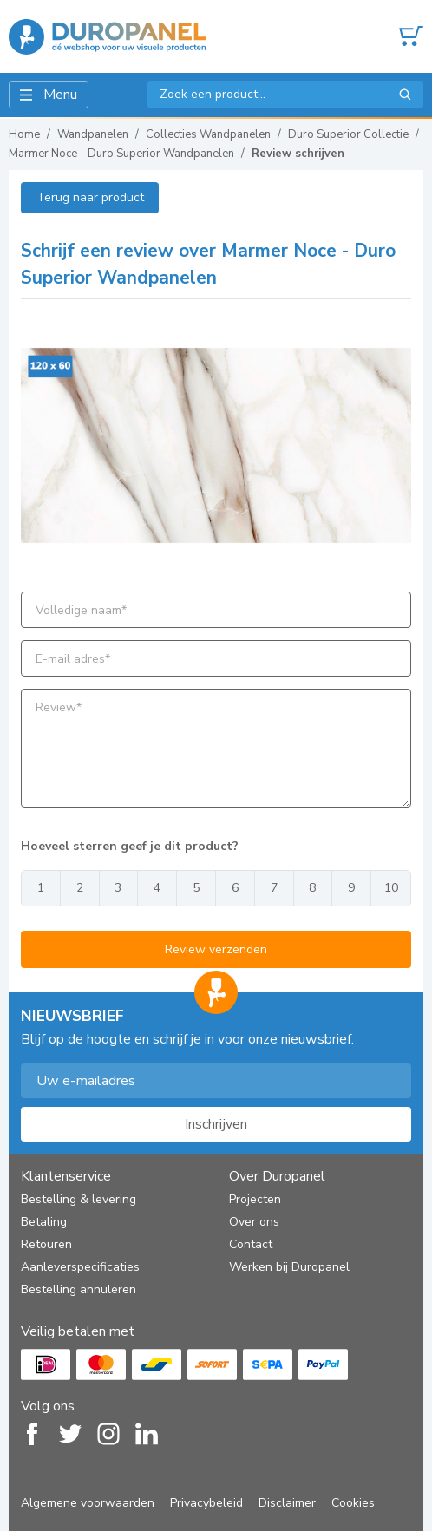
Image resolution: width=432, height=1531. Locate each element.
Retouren (46, 1244)
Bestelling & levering (78, 1199)
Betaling (44, 1222)
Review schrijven (298, 153)
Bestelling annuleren (78, 1289)
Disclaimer (287, 1503)
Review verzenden (216, 949)
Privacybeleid (206, 1503)
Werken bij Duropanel (289, 1267)
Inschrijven (216, 1124)
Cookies (353, 1503)
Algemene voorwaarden (87, 1503)
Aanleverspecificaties (80, 1267)
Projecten (255, 1199)
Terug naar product (90, 197)
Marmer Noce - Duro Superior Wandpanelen (121, 153)
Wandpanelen (92, 134)
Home (24, 134)
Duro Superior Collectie (348, 134)
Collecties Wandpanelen (208, 134)
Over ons (254, 1222)
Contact (250, 1244)
